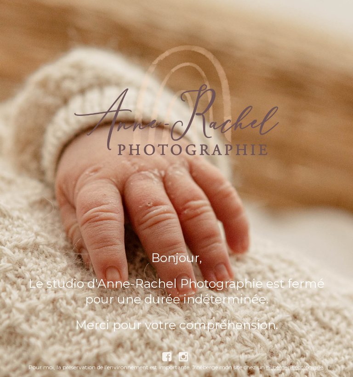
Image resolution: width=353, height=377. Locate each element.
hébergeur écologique (294, 367)
